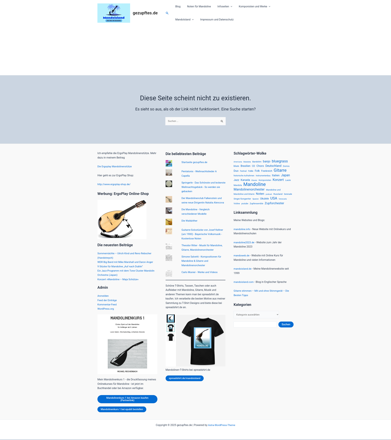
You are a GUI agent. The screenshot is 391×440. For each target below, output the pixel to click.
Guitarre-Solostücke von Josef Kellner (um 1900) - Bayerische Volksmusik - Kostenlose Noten (203, 238)
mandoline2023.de (244, 244)
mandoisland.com (244, 283)
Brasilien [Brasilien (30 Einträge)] (245, 166)
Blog (177, 6)
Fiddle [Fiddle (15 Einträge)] (250, 172)
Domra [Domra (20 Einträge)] (286, 166)
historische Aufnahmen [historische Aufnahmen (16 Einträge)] (244, 176)
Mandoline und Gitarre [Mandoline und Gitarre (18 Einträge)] (244, 195)
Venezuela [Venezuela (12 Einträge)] (283, 201)
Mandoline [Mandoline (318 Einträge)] (254, 185)
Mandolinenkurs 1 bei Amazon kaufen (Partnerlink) (127, 399)
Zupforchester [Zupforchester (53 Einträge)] (274, 205)
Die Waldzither (189, 225)
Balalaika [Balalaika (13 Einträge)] (247, 162)
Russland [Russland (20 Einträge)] (277, 195)
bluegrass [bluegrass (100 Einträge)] (280, 161)
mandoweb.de (242, 257)
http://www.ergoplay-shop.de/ (114, 184)
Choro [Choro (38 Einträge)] (260, 166)
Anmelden (103, 296)
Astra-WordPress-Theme (221, 425)
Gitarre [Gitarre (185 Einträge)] (280, 171)
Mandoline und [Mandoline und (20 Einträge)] (273, 191)
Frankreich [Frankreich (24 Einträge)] (266, 171)
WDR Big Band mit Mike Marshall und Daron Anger (126, 262)
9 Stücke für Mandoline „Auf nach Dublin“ (121, 266)
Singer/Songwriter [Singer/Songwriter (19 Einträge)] (242, 200)
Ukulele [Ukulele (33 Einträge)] (264, 200)
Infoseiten (221, 6)
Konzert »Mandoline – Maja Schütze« (119, 279)
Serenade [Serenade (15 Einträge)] (288, 195)
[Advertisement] (195, 51)
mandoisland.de (243, 270)
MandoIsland (280, 6)
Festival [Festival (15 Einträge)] (243, 172)
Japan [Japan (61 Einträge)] (285, 176)
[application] (227, 6)
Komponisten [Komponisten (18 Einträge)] (265, 181)
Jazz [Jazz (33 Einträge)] (236, 180)
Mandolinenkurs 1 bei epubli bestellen (123, 409)
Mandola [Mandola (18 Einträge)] (238, 186)
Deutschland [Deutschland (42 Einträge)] (273, 166)
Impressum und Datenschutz (191, 19)
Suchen (286, 326)
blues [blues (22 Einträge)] (236, 166)
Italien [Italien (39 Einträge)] (276, 176)
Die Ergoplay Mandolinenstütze (115, 166)
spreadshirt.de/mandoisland (185, 382)
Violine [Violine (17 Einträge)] (237, 205)
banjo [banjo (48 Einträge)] (266, 161)
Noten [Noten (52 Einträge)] (260, 195)
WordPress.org (106, 308)
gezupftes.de (145, 12)
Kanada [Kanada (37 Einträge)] (245, 180)
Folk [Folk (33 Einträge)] (257, 171)
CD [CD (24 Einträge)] (253, 166)
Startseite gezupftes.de (194, 162)
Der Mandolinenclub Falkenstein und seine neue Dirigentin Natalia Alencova (202, 203)
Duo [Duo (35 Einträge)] (236, 171)
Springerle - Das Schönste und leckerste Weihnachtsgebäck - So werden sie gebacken (200, 187)
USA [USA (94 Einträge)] (273, 200)
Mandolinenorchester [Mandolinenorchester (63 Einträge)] (249, 191)
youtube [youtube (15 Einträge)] (244, 205)
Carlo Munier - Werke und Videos (200, 276)
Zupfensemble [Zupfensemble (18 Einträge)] (256, 205)
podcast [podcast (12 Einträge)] (269, 196)
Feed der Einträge (107, 300)
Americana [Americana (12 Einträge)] (238, 162)
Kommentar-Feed (107, 304)
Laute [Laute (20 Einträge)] (288, 181)
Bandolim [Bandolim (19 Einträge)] (257, 162)
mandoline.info (242, 231)
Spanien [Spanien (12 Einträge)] (255, 201)
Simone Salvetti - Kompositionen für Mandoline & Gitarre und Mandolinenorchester (202, 265)
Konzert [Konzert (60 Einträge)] (278, 181)
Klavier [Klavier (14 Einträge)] (254, 181)
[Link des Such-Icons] (167, 13)
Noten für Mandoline (197, 6)
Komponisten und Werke (250, 6)
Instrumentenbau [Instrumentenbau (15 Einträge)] (263, 176)
